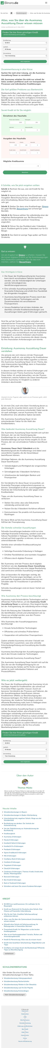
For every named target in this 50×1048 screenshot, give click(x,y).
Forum (25, 1038)
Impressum (25, 1011)
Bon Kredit (25, 1029)
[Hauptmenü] (46, 3)
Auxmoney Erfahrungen (12, 837)
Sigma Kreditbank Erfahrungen (15, 853)
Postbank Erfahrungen (12, 849)
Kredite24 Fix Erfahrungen (13, 846)
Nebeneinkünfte (29, 127)
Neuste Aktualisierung (25, 1041)
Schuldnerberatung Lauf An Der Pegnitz (18, 988)
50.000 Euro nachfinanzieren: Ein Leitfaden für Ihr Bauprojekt (22, 905)
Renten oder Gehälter (14, 119)
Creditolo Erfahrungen (12, 862)
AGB (25, 1017)
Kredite (21, 142)
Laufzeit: (5, 47)
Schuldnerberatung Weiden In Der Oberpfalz (20, 984)
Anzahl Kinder (23, 150)
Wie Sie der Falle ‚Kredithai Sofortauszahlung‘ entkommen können (21, 915)
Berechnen (25, 172)
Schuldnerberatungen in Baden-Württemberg (20, 815)
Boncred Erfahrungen (11, 877)
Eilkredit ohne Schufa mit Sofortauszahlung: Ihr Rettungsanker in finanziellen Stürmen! (21, 925)
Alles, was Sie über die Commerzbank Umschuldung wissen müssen (23, 920)
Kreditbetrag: (7, 40)
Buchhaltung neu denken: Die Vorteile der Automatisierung (19, 824)
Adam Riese (25, 1032)
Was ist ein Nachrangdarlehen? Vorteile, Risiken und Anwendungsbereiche (23, 935)
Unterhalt (11, 127)
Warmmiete (12, 142)
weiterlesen (9, 953)
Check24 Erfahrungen (12, 868)
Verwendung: (7, 53)
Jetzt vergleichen (25, 61)
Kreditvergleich (9, 834)
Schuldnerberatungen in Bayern (15, 812)
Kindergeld (27, 119)
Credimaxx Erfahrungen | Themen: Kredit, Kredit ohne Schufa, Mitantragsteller (23, 873)
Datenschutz (25, 1014)
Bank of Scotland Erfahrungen (15, 883)
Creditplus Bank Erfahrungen (14, 859)
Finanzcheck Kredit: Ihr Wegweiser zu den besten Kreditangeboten (22, 930)
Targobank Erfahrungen (12, 865)
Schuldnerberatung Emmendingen (16, 991)
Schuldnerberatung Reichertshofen (16, 981)
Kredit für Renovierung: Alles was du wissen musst (22, 940)
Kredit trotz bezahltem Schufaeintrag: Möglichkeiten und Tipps (24, 944)
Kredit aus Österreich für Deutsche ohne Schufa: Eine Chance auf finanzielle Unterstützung (23, 910)
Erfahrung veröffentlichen (25, 1026)
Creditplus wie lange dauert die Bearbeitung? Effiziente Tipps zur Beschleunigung (24, 949)
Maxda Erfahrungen (11, 840)
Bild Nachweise (25, 1020)
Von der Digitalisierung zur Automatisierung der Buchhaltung (21, 829)
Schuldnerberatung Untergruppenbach (18, 978)
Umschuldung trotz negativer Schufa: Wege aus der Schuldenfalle (22, 819)
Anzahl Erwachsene (35, 150)
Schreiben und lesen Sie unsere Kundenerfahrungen (23, 886)
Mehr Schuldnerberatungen (15, 995)
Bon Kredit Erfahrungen (12, 880)
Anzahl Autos (12, 150)
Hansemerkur (25, 1035)
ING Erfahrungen (10, 856)
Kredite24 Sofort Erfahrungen (15, 843)
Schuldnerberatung (25, 1023)
